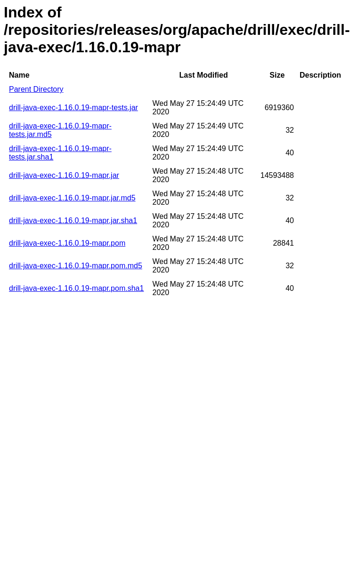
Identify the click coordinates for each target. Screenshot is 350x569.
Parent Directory (36, 89)
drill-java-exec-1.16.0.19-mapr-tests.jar (73, 108)
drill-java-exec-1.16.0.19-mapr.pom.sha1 (76, 288)
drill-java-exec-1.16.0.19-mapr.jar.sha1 (73, 220)
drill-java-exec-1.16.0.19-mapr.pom (67, 243)
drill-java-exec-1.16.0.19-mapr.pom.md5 (75, 266)
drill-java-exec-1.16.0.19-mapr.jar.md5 (72, 198)
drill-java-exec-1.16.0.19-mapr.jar (64, 175)
